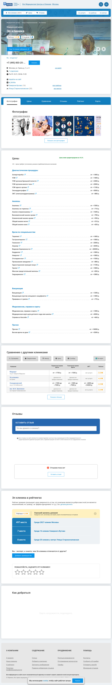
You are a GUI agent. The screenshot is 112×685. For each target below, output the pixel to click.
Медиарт (13, 372)
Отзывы (41, 13)
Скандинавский (16, 383)
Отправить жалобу (90, 665)
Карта (97, 101)
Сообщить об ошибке (91, 661)
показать (34, 63)
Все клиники (13, 13)
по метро (103, 13)
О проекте (9, 658)
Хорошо (77, 681)
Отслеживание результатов (67, 661)
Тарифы (60, 665)
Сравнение (46, 101)
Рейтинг (80, 101)
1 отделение (13, 71)
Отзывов (26, 37)
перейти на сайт (15, 79)
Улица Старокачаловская (19, 89)
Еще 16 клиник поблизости (19, 49)
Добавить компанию (39, 661)
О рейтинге (10, 665)
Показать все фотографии (56, 140)
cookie (45, 681)
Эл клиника (14, 377)
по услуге (82, 13)
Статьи (34, 658)
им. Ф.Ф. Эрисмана (17, 389)
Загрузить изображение (40, 665)
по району (92, 13)
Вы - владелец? (12, 58)
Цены (29, 13)
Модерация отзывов (90, 668)
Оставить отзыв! (56, 474)
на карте (58, 68)
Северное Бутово (15, 85)
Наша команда (11, 661)
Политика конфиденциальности (14, 669)
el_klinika (12, 82)
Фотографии (12, 101)
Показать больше (56, 397)
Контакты (86, 658)
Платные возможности (66, 658)
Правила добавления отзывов (43, 668)
